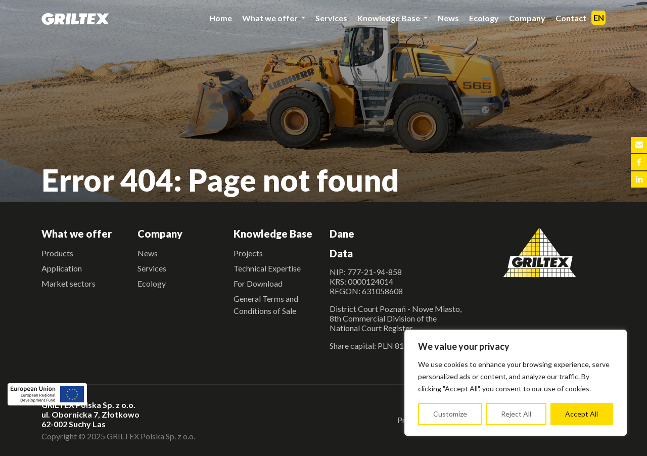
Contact (571, 18)
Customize (450, 413)
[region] (515, 383)
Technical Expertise (267, 268)
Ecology (484, 18)
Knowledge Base (389, 18)
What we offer (270, 18)
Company (527, 18)
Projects (248, 253)
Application (61, 268)
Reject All (516, 413)
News (448, 18)
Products (57, 253)
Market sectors (68, 283)
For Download (258, 283)
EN (598, 17)
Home (220, 18)
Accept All (581, 413)
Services (331, 18)
